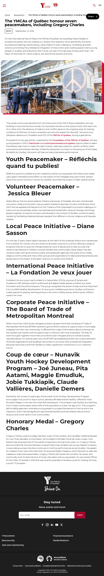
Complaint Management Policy (54, 566)
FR (100, 5)
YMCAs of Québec (62, 135)
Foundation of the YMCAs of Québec (71, 140)
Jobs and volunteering (13, 545)
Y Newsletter (8, 536)
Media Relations (61, 540)
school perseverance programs (59, 143)
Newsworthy (19, 15)
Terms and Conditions (33, 566)
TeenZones (34, 143)
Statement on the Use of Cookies (79, 566)
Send (79, 515)
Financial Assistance (63, 536)
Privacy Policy (18, 566)
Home (7, 15)
